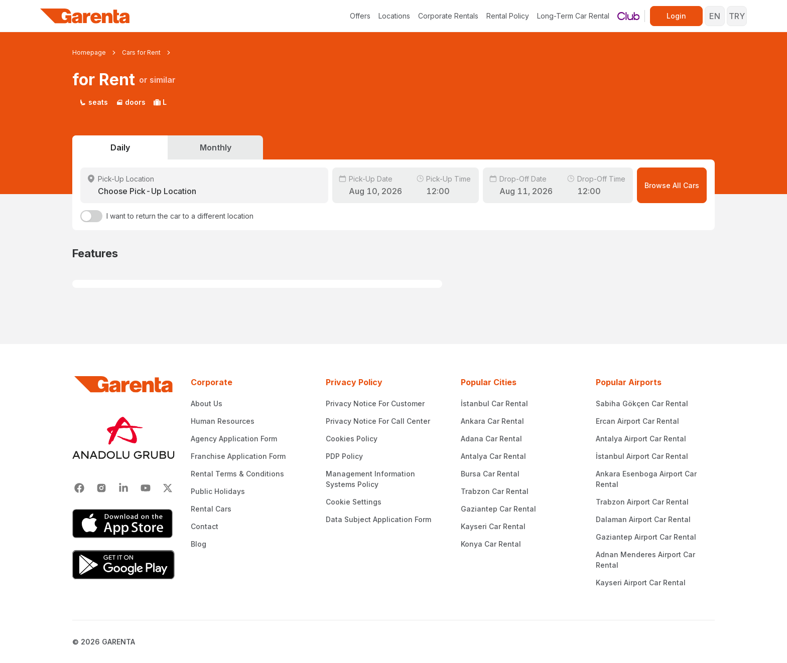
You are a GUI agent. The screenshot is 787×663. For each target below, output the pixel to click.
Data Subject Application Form (378, 519)
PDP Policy (344, 456)
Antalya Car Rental (493, 456)
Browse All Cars (671, 185)
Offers (360, 16)
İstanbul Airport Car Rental (642, 456)
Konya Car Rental (491, 544)
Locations (394, 16)
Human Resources (222, 421)
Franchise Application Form (238, 456)
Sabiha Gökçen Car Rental (642, 403)
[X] (168, 488)
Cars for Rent (141, 52)
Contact (204, 526)
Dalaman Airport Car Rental (643, 519)
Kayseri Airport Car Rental (641, 582)
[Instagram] (101, 488)
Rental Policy (507, 16)
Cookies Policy (351, 438)
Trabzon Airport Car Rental (642, 502)
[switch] (91, 216)
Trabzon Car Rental (495, 491)
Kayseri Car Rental (493, 526)
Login (676, 16)
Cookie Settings (353, 502)
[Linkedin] (123, 488)
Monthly (215, 147)
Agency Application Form (234, 438)
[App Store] (123, 523)
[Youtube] (146, 488)
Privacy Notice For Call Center (378, 421)
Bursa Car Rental (490, 473)
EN (714, 16)
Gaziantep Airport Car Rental (646, 537)
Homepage (89, 52)
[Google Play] (123, 564)
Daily (120, 147)
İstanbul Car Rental (494, 403)
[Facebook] (79, 488)
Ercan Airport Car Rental (637, 421)
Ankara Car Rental (492, 421)
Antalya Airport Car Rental (641, 438)
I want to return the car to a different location (179, 216)
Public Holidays (218, 491)
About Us (206, 403)
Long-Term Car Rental (573, 16)
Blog (198, 544)
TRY (737, 16)
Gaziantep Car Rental (498, 509)
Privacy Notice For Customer (375, 403)
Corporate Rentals (448, 16)
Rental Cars (211, 509)
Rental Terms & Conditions (237, 473)
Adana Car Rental (491, 438)
